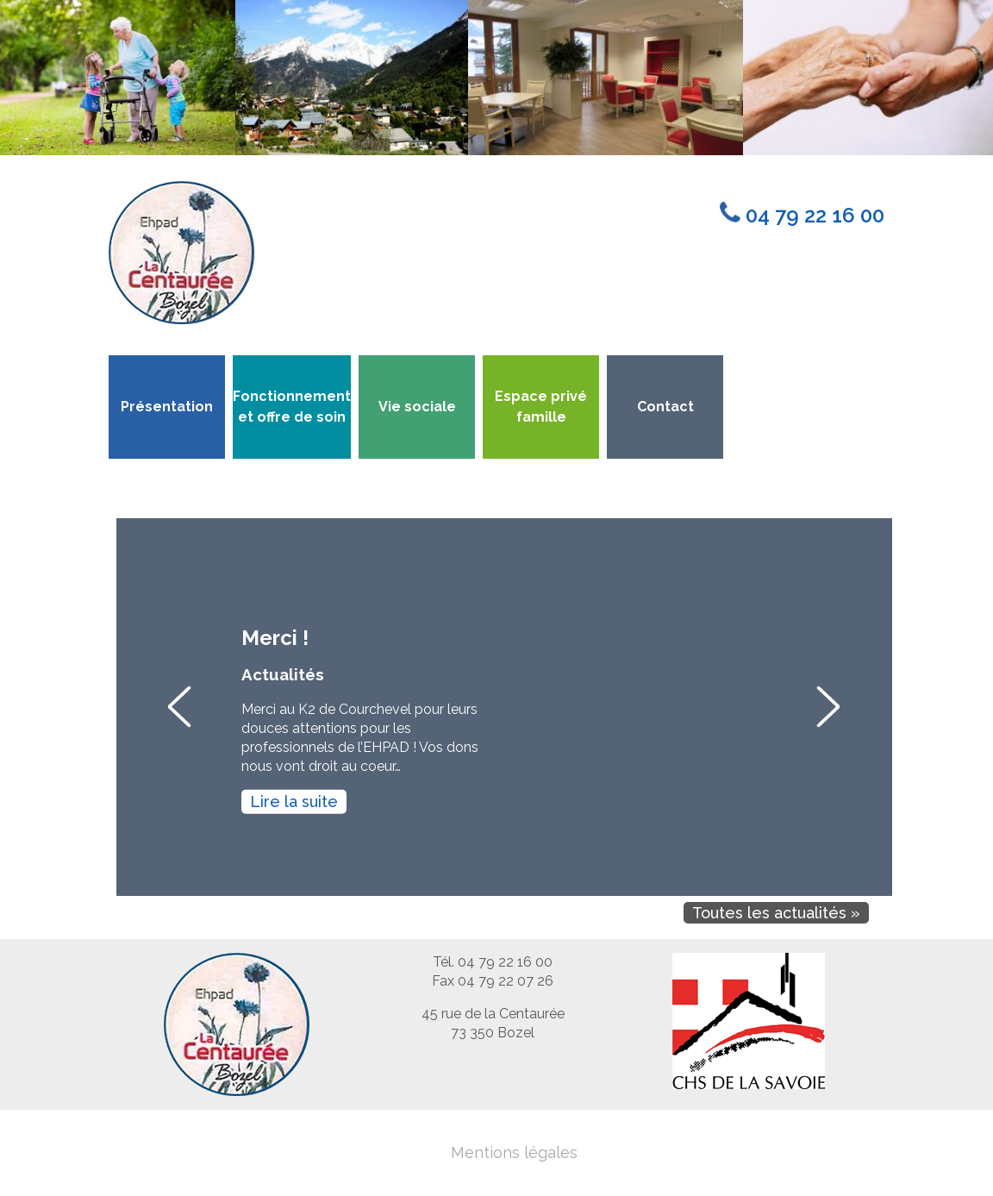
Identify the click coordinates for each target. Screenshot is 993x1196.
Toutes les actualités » (776, 913)
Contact (665, 406)
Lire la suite (294, 801)
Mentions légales (514, 1152)
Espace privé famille (541, 406)
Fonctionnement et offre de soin (292, 406)
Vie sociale (417, 406)
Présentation (167, 406)
